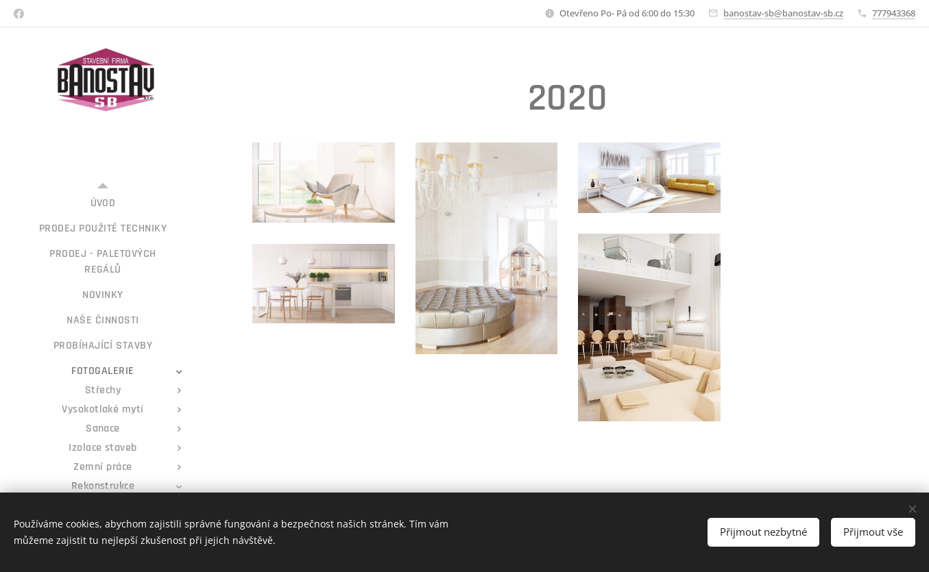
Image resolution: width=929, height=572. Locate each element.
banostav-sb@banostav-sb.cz (783, 13)
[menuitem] (103, 203)
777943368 (893, 13)
